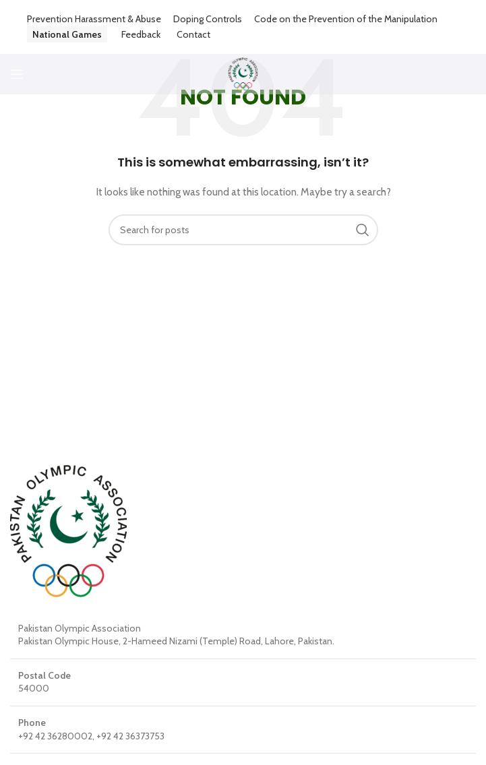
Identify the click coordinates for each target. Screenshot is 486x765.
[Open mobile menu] (16, 74)
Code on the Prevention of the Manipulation (345, 19)
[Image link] (68, 530)
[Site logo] (243, 73)
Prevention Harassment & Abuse (94, 19)
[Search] (243, 229)
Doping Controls (207, 19)
